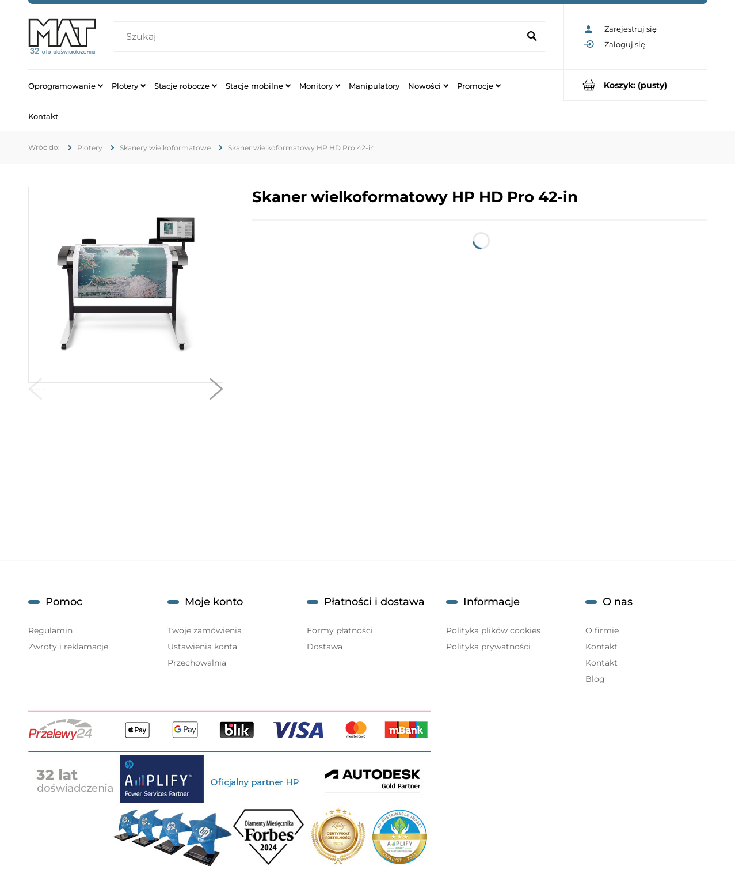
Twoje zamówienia (204, 630)
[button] (35, 391)
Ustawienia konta (202, 646)
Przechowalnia (196, 663)
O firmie (602, 630)
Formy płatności (340, 630)
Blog (595, 679)
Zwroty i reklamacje (68, 646)
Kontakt (601, 646)
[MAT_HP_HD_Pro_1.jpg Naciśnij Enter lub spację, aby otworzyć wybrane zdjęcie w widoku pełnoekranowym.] (125, 285)
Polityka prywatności (488, 646)
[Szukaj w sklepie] (318, 37)
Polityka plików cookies (493, 630)
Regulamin (50, 630)
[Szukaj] (532, 37)
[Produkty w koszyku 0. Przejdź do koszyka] (635, 85)
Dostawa (324, 646)
